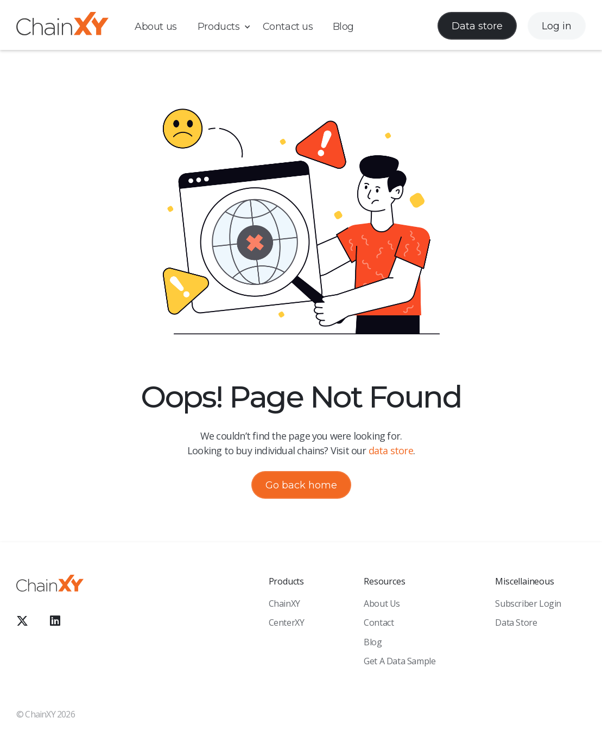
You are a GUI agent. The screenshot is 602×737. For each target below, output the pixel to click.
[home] (62, 26)
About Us (382, 603)
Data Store (516, 622)
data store (391, 450)
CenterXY (287, 622)
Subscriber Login (528, 603)
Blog (343, 27)
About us (156, 27)
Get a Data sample (399, 661)
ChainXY (284, 603)
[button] (230, 27)
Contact (379, 622)
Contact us (288, 27)
